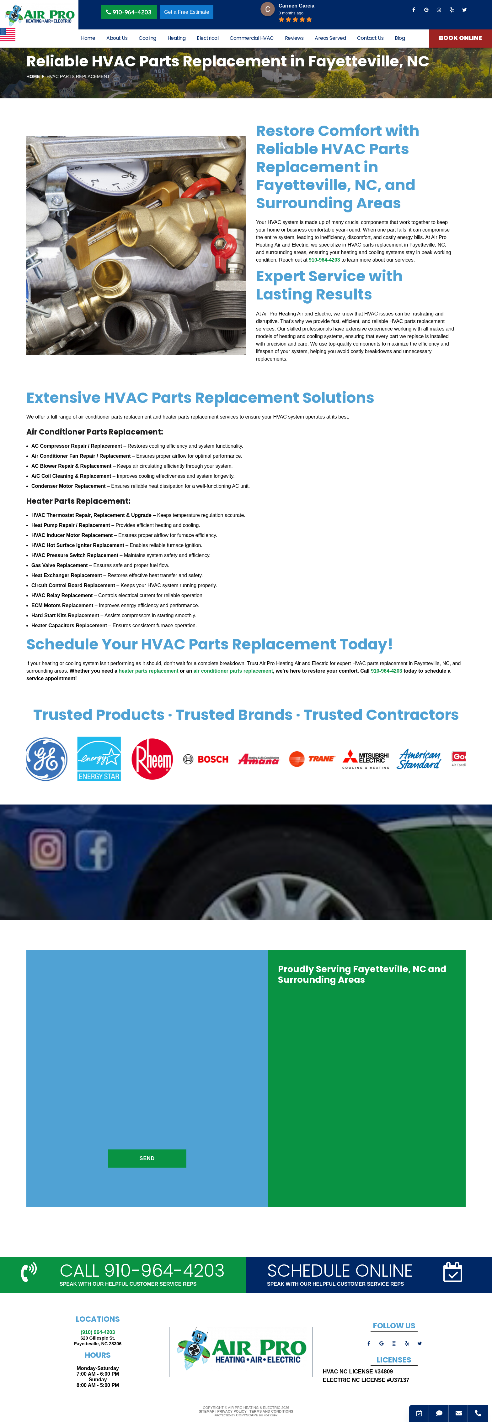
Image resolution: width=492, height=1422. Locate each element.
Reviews (294, 38)
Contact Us (370, 38)
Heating (177, 38)
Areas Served (330, 38)
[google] (426, 10)
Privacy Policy (231, 1411)
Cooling (147, 38)
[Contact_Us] (417, 1413)
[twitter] (464, 10)
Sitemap (207, 1411)
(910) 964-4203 (98, 1332)
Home (88, 38)
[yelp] (452, 10)
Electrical (207, 38)
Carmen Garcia (296, 5)
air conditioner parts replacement (233, 671)
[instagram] (439, 10)
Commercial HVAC (252, 38)
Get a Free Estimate (186, 12)
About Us (116, 38)
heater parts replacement (148, 671)
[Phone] (476, 1413)
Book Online (460, 38)
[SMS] (437, 1413)
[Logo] (39, 15)
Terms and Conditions (271, 1411)
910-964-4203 (324, 260)
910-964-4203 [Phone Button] (129, 12)
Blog (400, 38)
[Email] (456, 1413)
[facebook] (414, 10)
